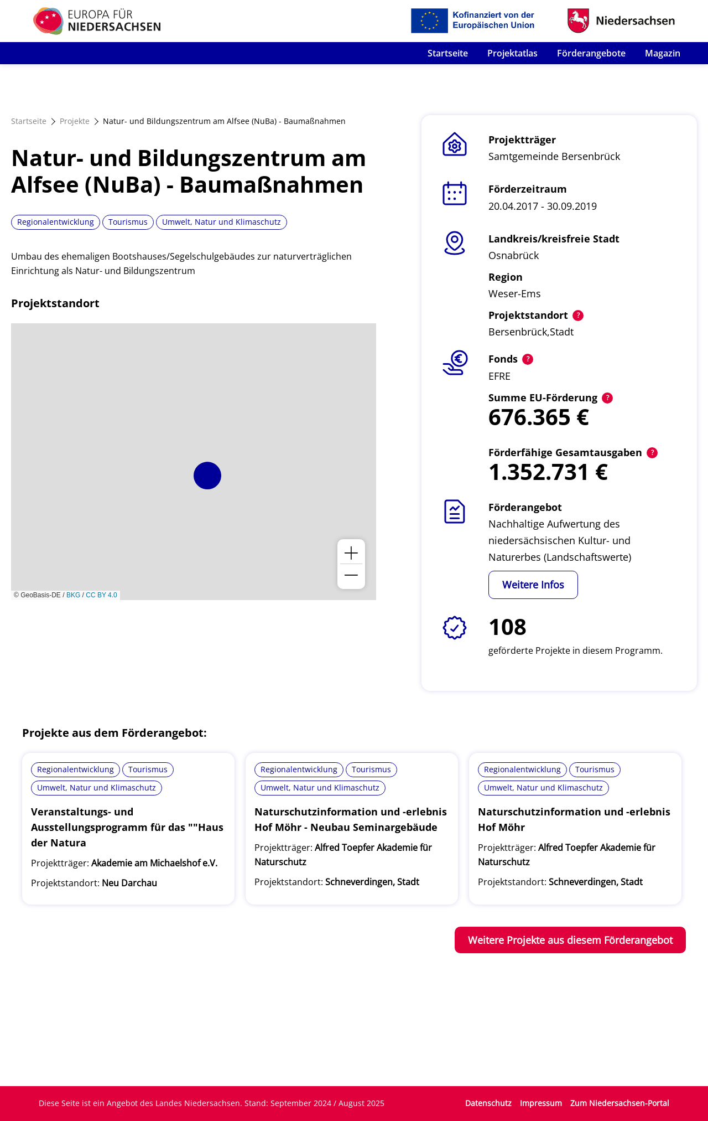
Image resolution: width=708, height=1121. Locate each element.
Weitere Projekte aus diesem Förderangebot (570, 940)
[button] (207, 475)
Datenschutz (488, 1103)
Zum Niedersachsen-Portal (619, 1103)
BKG (73, 595)
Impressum (541, 1103)
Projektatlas (512, 53)
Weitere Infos (533, 584)
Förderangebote (591, 53)
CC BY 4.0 (101, 595)
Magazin (662, 53)
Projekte (75, 121)
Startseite (448, 53)
